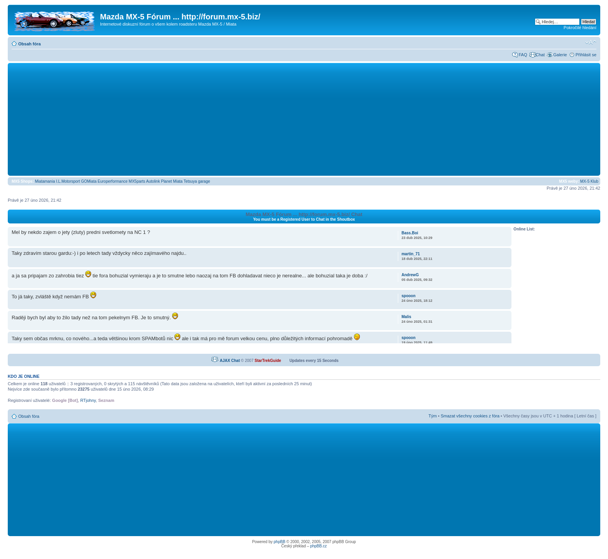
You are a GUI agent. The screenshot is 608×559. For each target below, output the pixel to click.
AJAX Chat (230, 360)
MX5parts (137, 181)
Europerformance (113, 181)
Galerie (560, 54)
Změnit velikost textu (590, 42)
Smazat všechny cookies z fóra (469, 416)
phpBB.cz (318, 546)
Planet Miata (172, 181)
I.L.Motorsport (68, 181)
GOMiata (89, 181)
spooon (408, 296)
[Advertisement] (304, 119)
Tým (432, 416)
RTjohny (88, 400)
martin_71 (410, 254)
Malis (406, 317)
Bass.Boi (409, 233)
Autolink (153, 181)
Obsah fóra (29, 44)
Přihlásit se (585, 54)
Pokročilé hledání (580, 27)
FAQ (522, 54)
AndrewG (409, 275)
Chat (539, 54)
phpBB (279, 542)
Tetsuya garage (196, 181)
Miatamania (45, 181)
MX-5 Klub (589, 181)
